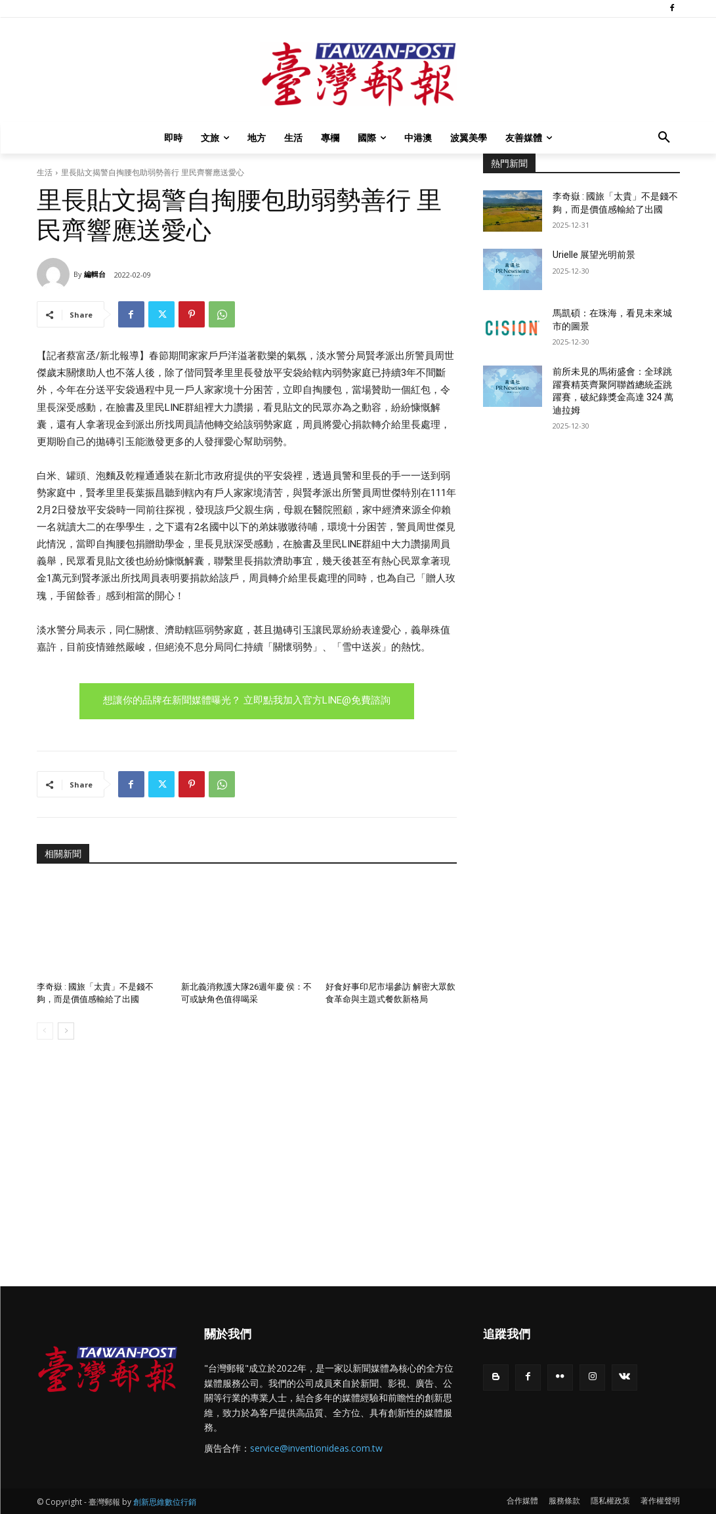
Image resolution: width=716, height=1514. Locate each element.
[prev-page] (45, 1031)
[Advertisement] (581, 541)
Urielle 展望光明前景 (594, 254)
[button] (664, 138)
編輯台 (95, 274)
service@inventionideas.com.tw (316, 1448)
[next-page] (66, 1031)
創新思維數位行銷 (164, 1501)
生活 (45, 172)
